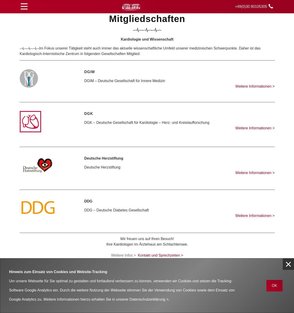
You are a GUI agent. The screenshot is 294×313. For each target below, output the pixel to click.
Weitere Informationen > (255, 86)
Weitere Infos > (123, 255)
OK (274, 286)
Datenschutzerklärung (147, 299)
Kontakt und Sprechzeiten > (160, 255)
